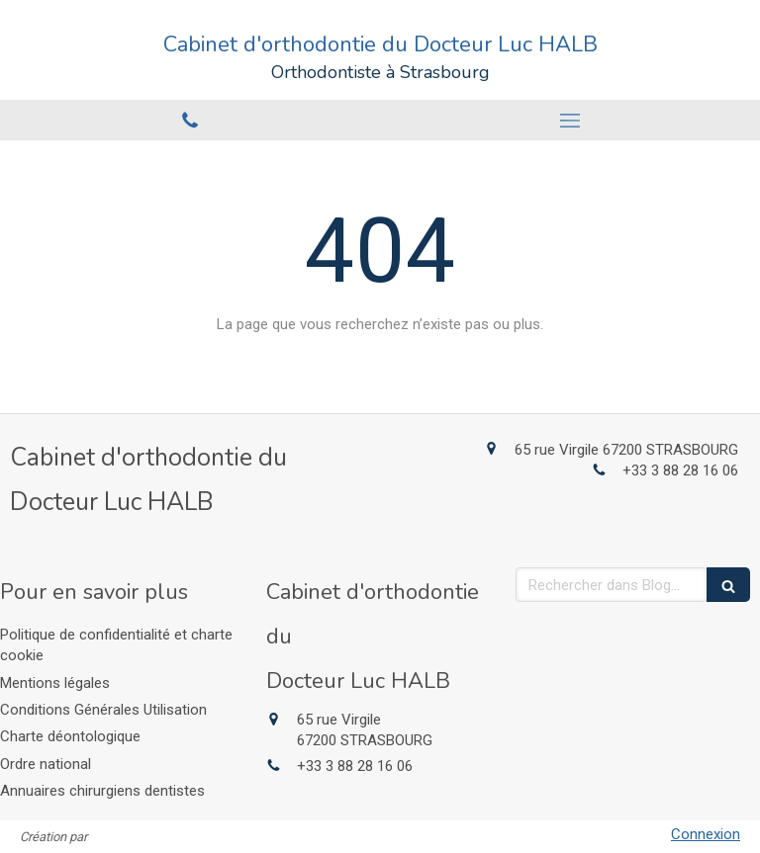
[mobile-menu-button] (570, 120)
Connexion (705, 834)
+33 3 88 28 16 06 (680, 470)
